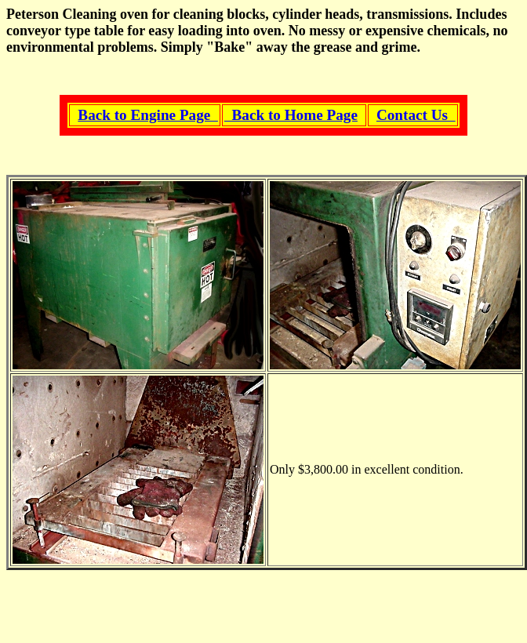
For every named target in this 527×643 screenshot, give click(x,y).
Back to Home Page (291, 115)
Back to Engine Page (148, 115)
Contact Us (416, 115)
